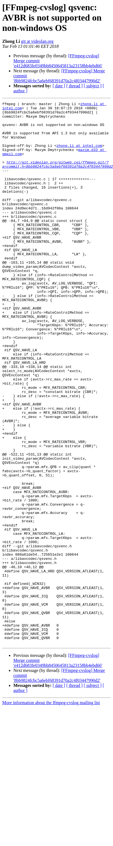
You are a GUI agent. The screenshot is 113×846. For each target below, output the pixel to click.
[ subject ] (93, 85)
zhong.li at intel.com (79, 154)
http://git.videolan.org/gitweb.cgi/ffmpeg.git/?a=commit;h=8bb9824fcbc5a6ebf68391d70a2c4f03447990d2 (57, 177)
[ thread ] (74, 85)
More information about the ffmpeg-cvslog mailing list (51, 791)
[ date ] (59, 85)
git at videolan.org (37, 41)
